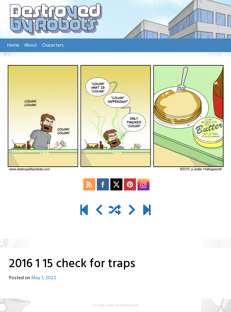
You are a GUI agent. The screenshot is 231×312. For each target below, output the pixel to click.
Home (13, 45)
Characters (53, 45)
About (30, 45)
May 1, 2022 (43, 278)
